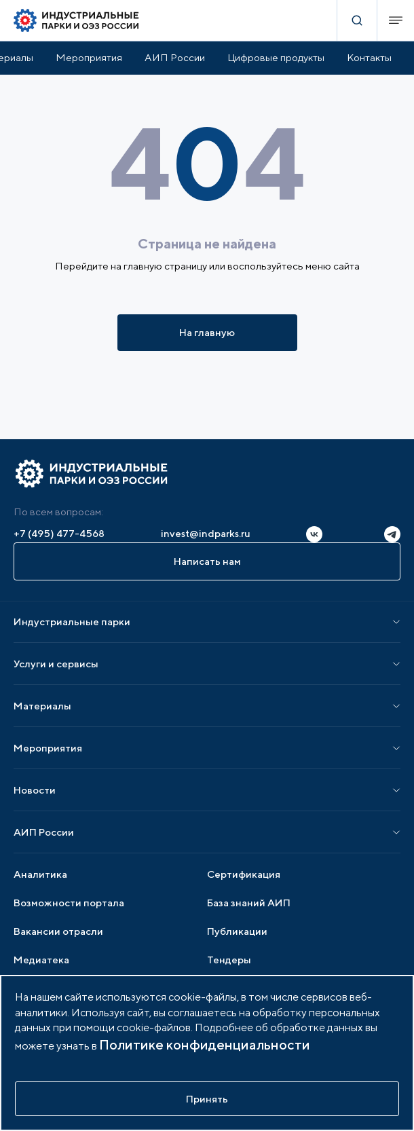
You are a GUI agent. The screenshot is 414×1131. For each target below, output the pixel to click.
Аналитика (40, 874)
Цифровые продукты (275, 57)
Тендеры (229, 959)
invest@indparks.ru (205, 533)
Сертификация (243, 874)
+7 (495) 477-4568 (59, 533)
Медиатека (41, 959)
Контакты (369, 57)
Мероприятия (89, 57)
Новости (35, 790)
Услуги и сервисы (56, 663)
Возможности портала (69, 902)
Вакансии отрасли (58, 931)
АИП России (175, 57)
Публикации (237, 931)
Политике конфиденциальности (204, 1044)
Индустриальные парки (72, 621)
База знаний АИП (248, 902)
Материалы (42, 705)
